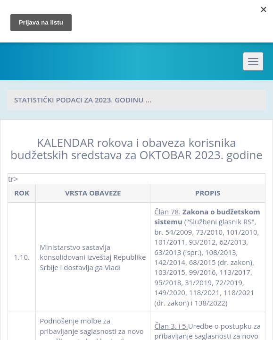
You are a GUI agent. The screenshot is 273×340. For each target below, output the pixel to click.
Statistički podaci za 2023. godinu (78, 99)
